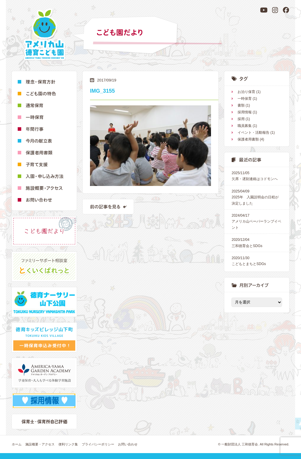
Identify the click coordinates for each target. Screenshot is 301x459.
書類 (241, 105)
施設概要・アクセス (40, 444)
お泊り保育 (246, 92)
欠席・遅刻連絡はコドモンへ (257, 175)
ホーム (17, 444)
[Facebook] (286, 10)
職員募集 (245, 126)
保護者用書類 (248, 139)
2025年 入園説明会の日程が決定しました (257, 196)
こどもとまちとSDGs (257, 260)
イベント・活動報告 (253, 132)
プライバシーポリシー (98, 444)
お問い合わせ (128, 444)
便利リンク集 (68, 444)
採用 (241, 119)
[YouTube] (264, 10)
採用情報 (245, 112)
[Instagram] (275, 10)
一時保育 (245, 99)
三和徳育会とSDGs (257, 242)
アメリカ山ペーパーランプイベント (257, 221)
